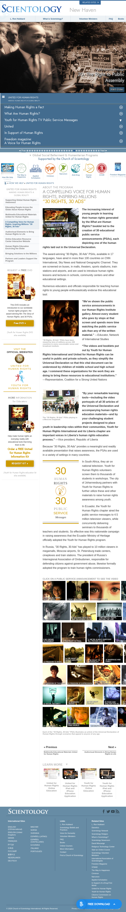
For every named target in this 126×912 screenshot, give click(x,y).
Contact (63, 852)
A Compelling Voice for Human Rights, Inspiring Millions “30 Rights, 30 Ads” (19, 224)
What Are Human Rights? (22, 113)
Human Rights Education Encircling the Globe (17, 247)
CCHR (101, 169)
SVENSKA (35, 833)
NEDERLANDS (14, 858)
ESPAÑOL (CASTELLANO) (37, 841)
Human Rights (88, 170)
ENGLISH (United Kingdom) (15, 833)
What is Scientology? (53, 19)
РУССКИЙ (12, 851)
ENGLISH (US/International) (15, 828)
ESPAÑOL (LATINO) (39, 836)
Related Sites (91, 2)
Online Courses (66, 846)
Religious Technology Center (103, 847)
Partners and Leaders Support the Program (21, 259)
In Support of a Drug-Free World (102, 884)
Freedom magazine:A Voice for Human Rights (22, 141)
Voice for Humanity (67, 833)
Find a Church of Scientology (71, 855)
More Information (67, 849)
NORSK (34, 830)
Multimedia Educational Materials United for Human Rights (20, 215)
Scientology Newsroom (101, 840)
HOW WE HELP (16, 183)
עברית (11, 844)
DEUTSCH (12, 861)
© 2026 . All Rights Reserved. (32, 909)
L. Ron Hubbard (17, 19)
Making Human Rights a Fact (24, 107)
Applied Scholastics (35, 171)
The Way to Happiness (21, 170)
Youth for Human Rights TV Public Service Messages (41, 120)
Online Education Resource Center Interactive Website (18, 240)
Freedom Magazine (99, 864)
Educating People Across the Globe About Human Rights (19, 208)
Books (121, 19)
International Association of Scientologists (102, 859)
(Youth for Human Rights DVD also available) (20, 334)
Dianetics (95, 828)
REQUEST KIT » (20, 463)
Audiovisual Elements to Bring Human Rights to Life (19, 233)
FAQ (111, 19)
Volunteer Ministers (88, 19)
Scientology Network (100, 831)
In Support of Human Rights (23, 132)
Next (102, 150)
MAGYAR (34, 827)
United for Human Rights (101, 888)
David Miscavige (98, 843)
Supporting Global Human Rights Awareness (20, 201)
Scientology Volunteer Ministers (100, 854)
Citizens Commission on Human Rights (101, 896)
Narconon (63, 169)
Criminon (50, 170)
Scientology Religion (100, 834)
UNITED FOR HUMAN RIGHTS (40, 183)
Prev (23, 150)
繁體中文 (11, 854)
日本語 (10, 848)
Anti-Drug (75, 169)
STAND (94, 867)
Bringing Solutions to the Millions (21, 254)
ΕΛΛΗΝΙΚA (35, 845)
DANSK (11, 838)
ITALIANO (35, 848)
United (8, 126)
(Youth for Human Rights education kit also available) (20, 474)
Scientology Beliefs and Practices (69, 829)
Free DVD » (20, 323)
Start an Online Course (101, 850)
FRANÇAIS (12, 841)
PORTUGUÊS (36, 851)
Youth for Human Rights (101, 892)
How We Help (7, 177)
